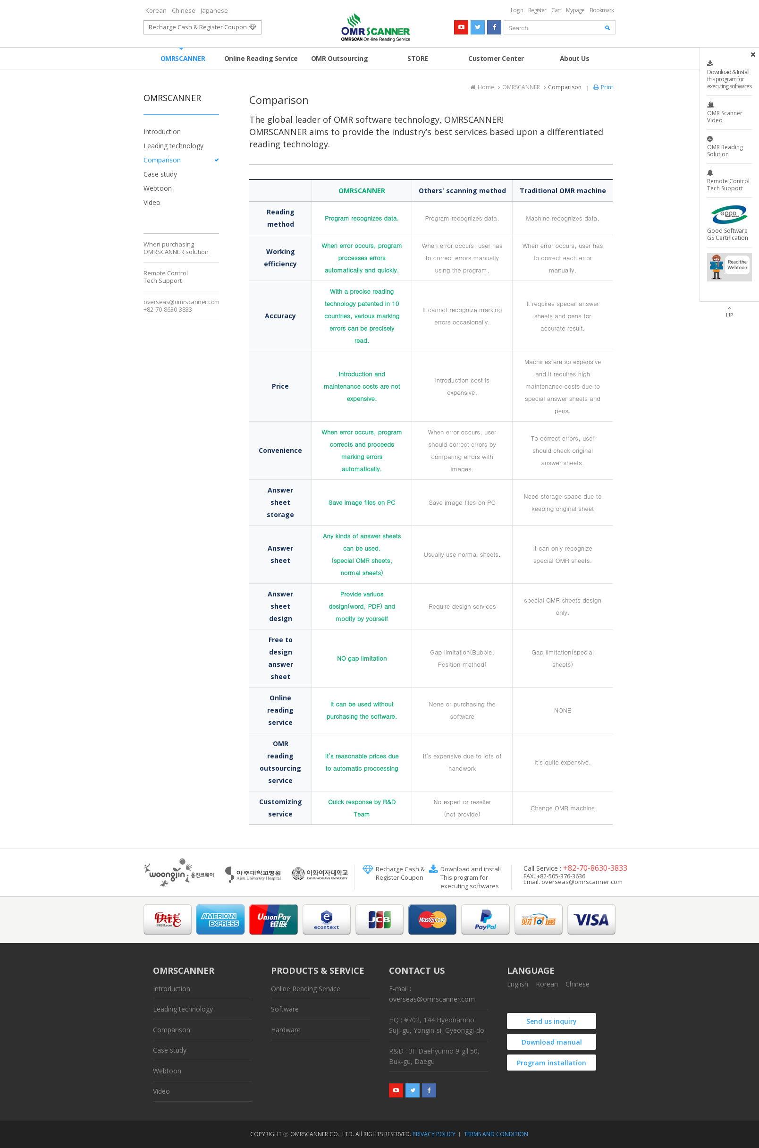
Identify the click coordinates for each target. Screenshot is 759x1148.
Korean (156, 10)
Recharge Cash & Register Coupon (202, 27)
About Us (575, 55)
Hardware (286, 1029)
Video (151, 202)
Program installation (551, 1062)
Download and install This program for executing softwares (470, 877)
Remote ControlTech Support (165, 276)
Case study (160, 174)
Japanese (214, 10)
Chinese (183, 10)
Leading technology (173, 145)
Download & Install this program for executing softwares (729, 75)
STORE (417, 55)
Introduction (162, 131)
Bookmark (602, 10)
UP (730, 315)
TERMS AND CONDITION (496, 1134)
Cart (556, 10)
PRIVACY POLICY (434, 1134)
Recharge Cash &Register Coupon (400, 873)
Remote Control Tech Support (729, 181)
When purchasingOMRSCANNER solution (176, 247)
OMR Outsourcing (339, 58)
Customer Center (496, 55)
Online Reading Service (261, 55)
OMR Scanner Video (729, 113)
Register (537, 10)
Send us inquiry (551, 1021)
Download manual (552, 1041)
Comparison (162, 159)
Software (285, 1008)
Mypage (575, 10)
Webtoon (157, 188)
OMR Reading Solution (729, 147)
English (517, 983)
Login (517, 10)
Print (602, 87)
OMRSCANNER (182, 55)
